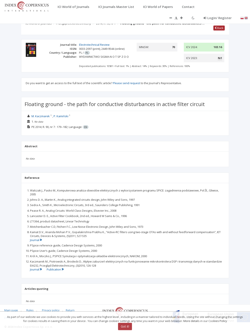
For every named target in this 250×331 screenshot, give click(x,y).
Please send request (126, 83)
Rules (30, 310)
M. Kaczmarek (40, 116)
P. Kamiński (61, 116)
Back (219, 28)
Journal (36, 240)
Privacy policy (51, 310)
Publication (55, 269)
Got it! (125, 326)
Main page (11, 310)
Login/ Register (218, 18)
